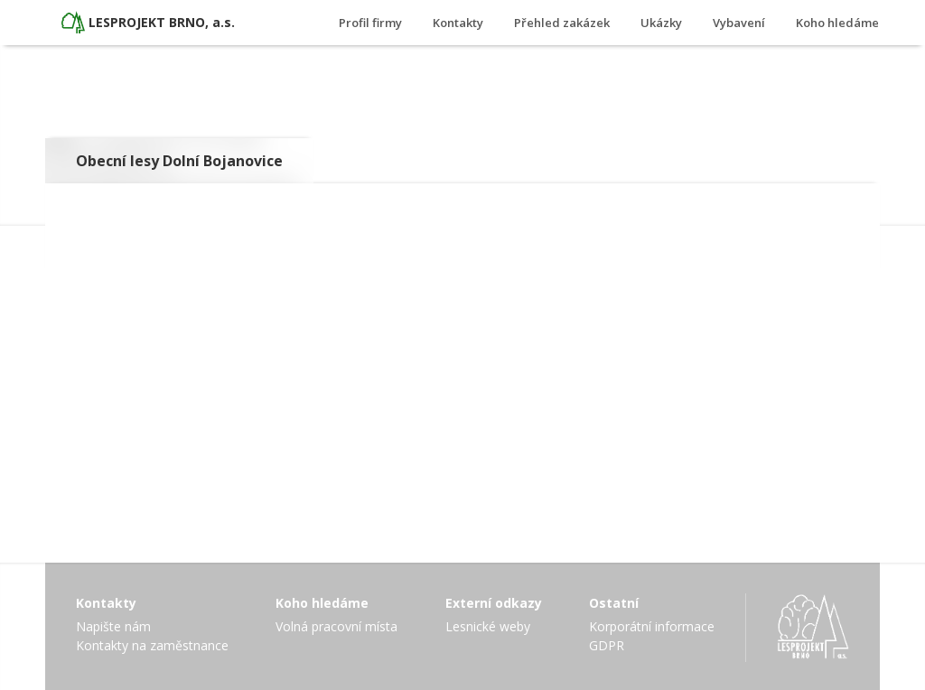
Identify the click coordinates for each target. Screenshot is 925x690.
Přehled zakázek (562, 22)
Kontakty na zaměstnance (152, 645)
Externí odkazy (493, 602)
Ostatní (614, 602)
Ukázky (661, 22)
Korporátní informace (652, 626)
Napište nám (113, 626)
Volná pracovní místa (336, 626)
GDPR (606, 645)
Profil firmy (370, 22)
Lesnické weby (487, 626)
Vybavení (739, 22)
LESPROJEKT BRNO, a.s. (162, 22)
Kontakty (458, 22)
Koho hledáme (837, 22)
